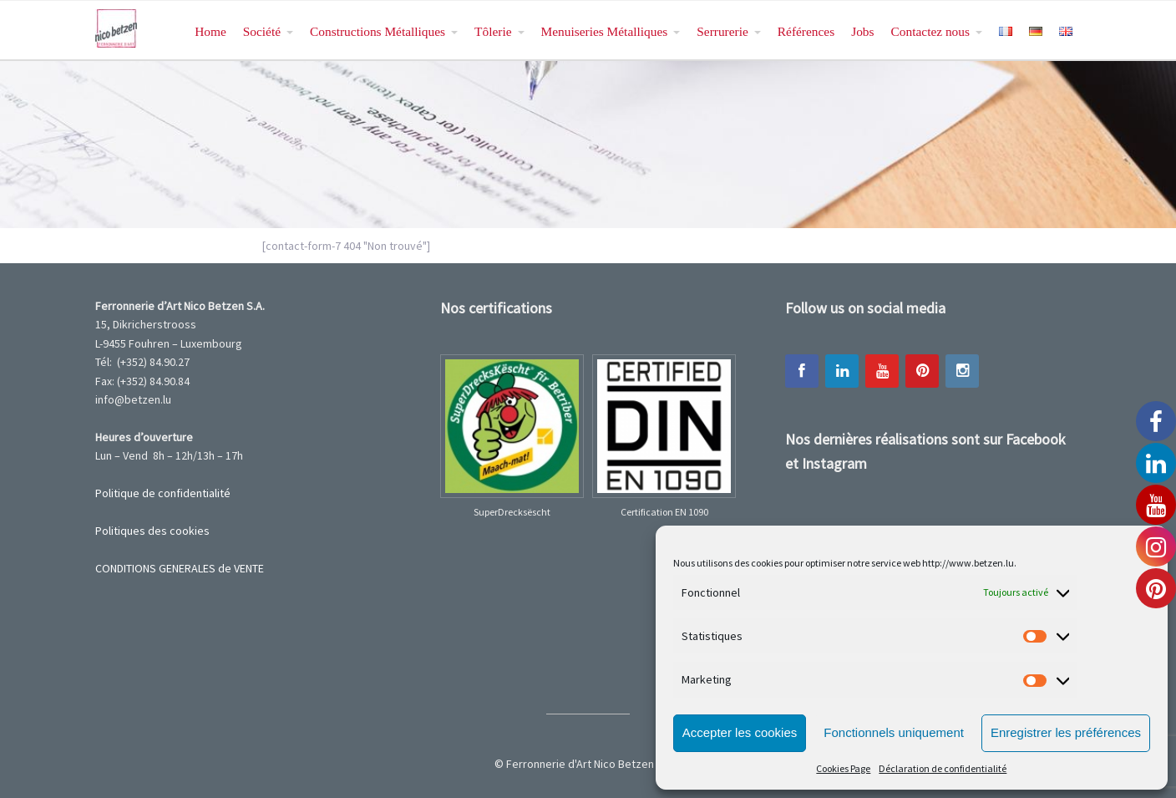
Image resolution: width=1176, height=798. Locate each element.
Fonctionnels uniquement (894, 732)
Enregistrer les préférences (1066, 732)
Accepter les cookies (740, 732)
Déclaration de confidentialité (942, 768)
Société (262, 31)
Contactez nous (930, 31)
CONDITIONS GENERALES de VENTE (179, 568)
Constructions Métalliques (377, 31)
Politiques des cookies (152, 530)
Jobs (862, 31)
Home (210, 31)
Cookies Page (843, 768)
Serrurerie (722, 31)
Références (806, 31)
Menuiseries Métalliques (604, 31)
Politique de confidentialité (163, 493)
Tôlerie (492, 31)
